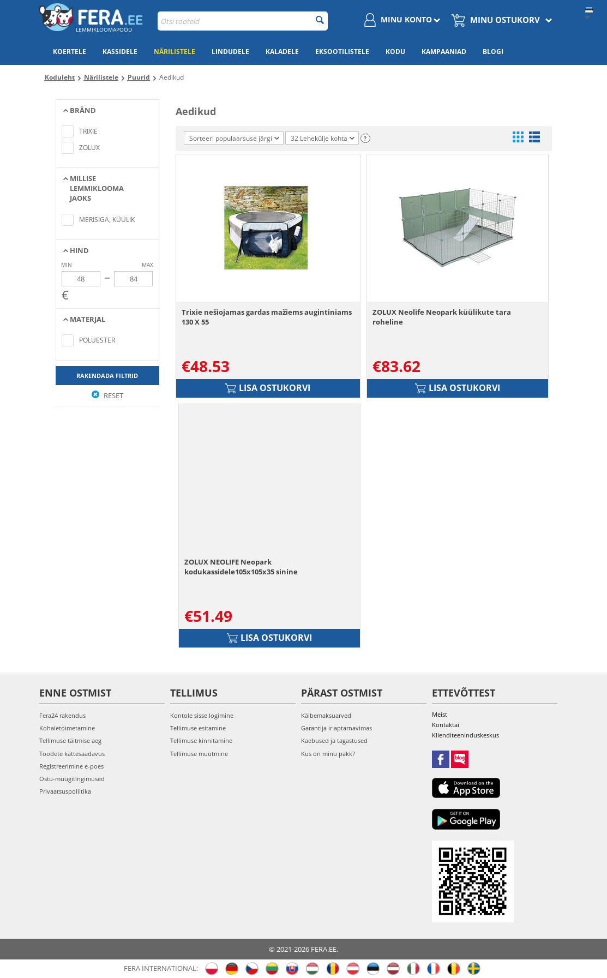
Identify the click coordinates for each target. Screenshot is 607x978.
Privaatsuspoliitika (65, 791)
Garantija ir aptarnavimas (336, 728)
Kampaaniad (444, 51)
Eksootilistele (342, 51)
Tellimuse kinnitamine (201, 740)
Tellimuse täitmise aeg (70, 740)
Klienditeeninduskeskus (465, 735)
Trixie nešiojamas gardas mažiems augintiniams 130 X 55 (267, 317)
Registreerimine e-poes (71, 766)
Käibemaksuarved (326, 715)
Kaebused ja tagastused (334, 740)
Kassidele (120, 51)
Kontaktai (445, 725)
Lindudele (230, 51)
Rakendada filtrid (107, 375)
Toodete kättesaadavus (72, 753)
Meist (439, 714)
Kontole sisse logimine (201, 715)
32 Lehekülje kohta (322, 138)
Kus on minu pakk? (328, 753)
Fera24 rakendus (62, 715)
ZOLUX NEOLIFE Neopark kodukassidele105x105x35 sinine (241, 567)
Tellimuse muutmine (199, 753)
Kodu (395, 51)
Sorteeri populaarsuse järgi (234, 138)
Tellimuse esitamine (198, 728)
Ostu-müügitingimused (72, 779)
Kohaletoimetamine (67, 728)
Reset (107, 395)
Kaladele (282, 51)
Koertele (69, 51)
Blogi (493, 51)
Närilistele (174, 51)
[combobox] (243, 21)
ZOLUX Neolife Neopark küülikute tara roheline (441, 317)
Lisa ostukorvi (267, 388)
